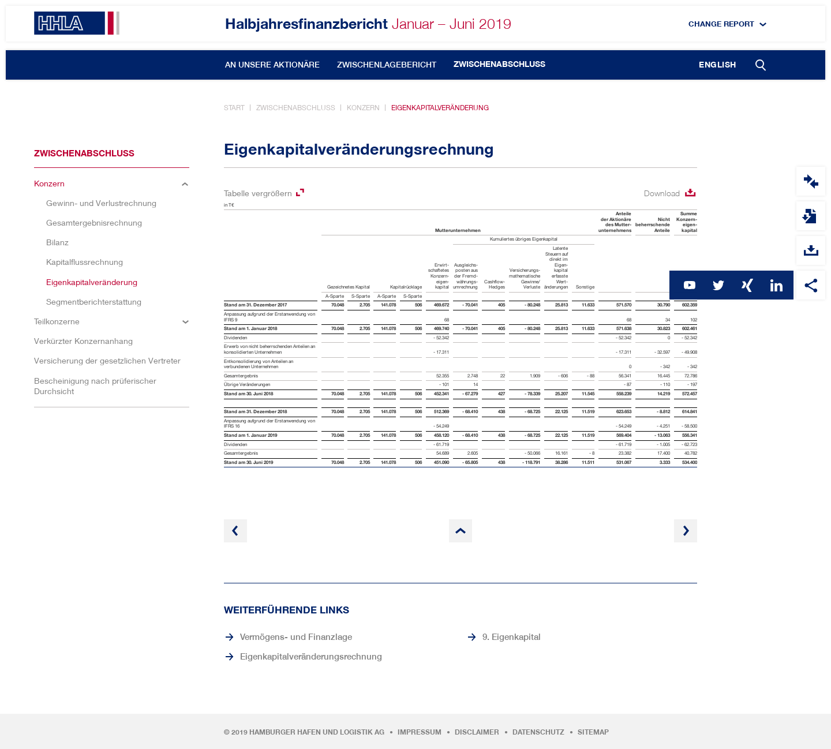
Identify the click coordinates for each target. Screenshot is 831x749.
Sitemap (593, 732)
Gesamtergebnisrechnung (94, 222)
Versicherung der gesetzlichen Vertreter (107, 360)
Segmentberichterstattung (93, 301)
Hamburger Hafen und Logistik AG (316, 732)
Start (234, 107)
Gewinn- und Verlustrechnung (101, 203)
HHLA (76, 23)
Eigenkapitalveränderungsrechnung (311, 656)
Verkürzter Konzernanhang (83, 341)
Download (662, 193)
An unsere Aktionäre (272, 64)
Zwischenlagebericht (386, 64)
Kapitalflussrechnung (84, 262)
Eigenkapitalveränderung (440, 107)
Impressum (419, 732)
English (717, 64)
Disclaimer (477, 732)
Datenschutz (538, 732)
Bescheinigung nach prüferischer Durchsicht (95, 386)
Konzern (363, 107)
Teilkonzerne (57, 321)
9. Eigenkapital (511, 636)
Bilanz (57, 242)
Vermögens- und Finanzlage (296, 636)
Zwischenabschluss (499, 64)
